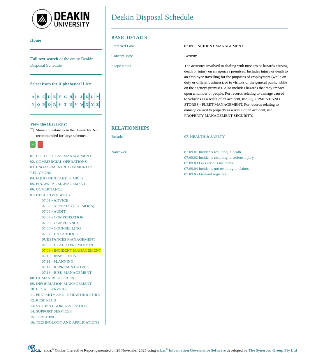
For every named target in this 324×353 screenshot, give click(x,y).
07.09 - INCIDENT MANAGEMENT (71, 250)
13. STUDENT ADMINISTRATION (58, 305)
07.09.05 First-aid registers (205, 174)
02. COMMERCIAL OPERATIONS (58, 161)
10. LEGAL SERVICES (48, 289)
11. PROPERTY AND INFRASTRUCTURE (65, 294)
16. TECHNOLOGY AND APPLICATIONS (64, 322)
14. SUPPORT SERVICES (51, 311)
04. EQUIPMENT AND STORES (56, 178)
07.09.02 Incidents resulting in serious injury (219, 157)
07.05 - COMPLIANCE (60, 222)
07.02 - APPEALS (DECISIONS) (68, 206)
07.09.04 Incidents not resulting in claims (216, 168)
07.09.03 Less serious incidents (208, 163)
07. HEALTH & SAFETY (50, 195)
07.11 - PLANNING (57, 261)
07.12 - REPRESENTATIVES (65, 267)
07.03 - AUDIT (54, 211)
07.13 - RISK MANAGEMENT (66, 272)
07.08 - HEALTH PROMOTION (67, 245)
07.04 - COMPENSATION (63, 217)
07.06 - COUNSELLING (61, 228)
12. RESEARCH (43, 300)
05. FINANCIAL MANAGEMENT (58, 183)
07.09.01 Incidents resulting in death (212, 152)
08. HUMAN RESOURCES (52, 278)
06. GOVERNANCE (46, 189)
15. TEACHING (43, 317)
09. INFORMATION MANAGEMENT (60, 283)
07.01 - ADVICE (55, 200)
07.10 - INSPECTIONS (60, 256)
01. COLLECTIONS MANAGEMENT (60, 156)
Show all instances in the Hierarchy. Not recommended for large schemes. (64, 133)
